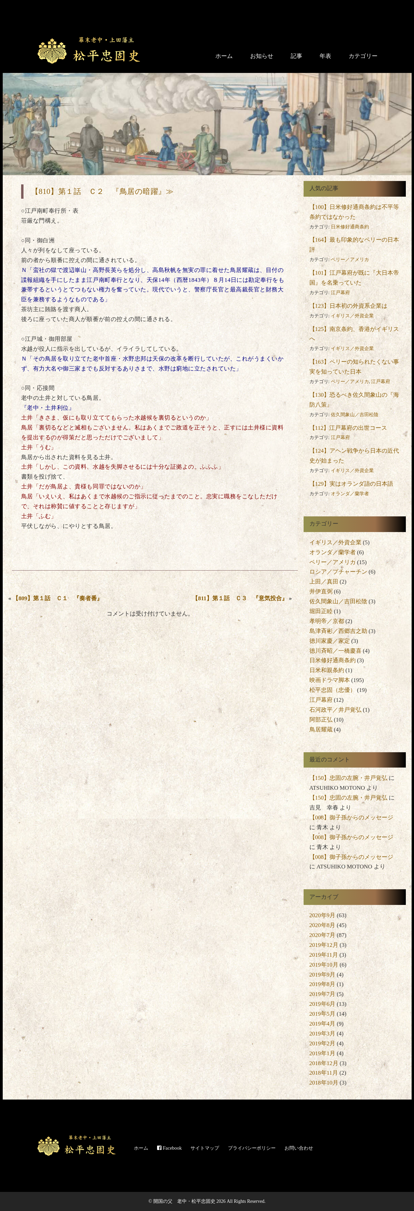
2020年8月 (322, 925)
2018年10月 (323, 1082)
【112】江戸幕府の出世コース (348, 428)
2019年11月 (323, 955)
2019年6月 (322, 1004)
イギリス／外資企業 (352, 315)
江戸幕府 (340, 292)
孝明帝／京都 (326, 621)
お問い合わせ (299, 1148)
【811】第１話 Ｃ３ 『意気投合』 (240, 598)
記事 (296, 56)
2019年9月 (322, 974)
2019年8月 (322, 984)
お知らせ (261, 56)
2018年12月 (323, 1063)
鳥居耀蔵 (321, 729)
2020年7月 (322, 935)
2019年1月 (322, 1053)
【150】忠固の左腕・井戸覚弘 (348, 778)
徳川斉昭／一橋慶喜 (335, 651)
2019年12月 (323, 945)
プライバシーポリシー (252, 1148)
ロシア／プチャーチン (338, 572)
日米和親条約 (326, 670)
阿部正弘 (321, 719)
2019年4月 (322, 1023)
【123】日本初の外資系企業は (348, 306)
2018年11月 (323, 1073)
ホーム (224, 56)
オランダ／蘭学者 (350, 493)
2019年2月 (322, 1043)
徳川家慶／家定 (329, 641)
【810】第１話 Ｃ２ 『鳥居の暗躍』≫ (102, 191)
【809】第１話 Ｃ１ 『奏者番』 (58, 598)
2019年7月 (322, 994)
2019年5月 (322, 1014)
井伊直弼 (321, 591)
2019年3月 (322, 1033)
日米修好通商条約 (350, 226)
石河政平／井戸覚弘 (335, 710)
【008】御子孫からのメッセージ (351, 817)
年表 (325, 56)
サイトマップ (204, 1148)
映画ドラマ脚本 (329, 680)
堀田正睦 (321, 611)
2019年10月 (323, 965)
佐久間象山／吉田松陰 (355, 414)
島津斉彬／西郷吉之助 (338, 631)
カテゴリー (363, 56)
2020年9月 (322, 915)
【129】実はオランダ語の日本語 (351, 484)
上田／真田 (323, 581)
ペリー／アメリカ (350, 259)
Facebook (169, 1148)
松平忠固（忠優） (332, 690)
